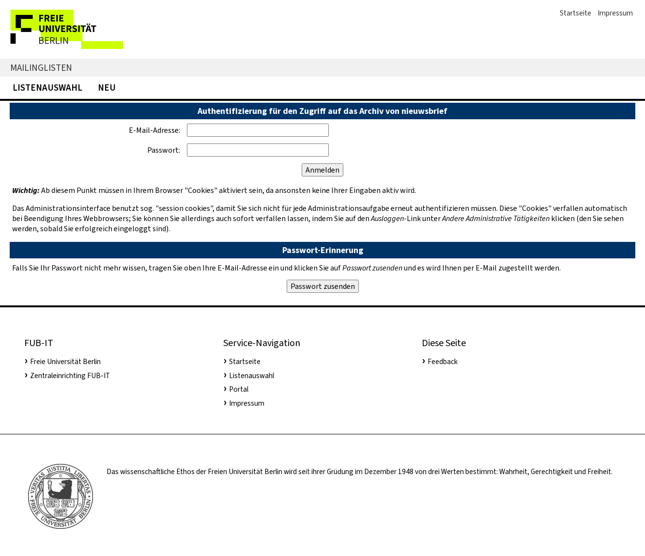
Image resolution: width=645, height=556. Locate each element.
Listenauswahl (47, 87)
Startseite (575, 13)
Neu (107, 87)
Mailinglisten (41, 68)
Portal (238, 389)
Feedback (443, 361)
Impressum (615, 13)
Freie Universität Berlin (65, 361)
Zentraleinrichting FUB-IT (70, 376)
